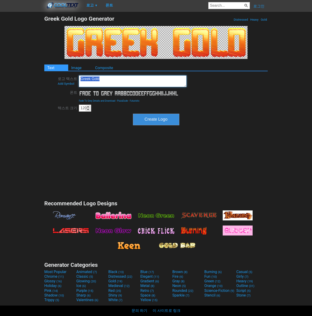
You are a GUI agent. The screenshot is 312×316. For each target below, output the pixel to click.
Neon (179, 286)
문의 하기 (139, 310)
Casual (244, 272)
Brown (179, 272)
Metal (147, 286)
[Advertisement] (22, 85)
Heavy (254, 19)
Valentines (87, 300)
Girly (242, 276)
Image (76, 68)
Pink (51, 290)
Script (243, 290)
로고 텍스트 (67, 81)
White (115, 300)
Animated (86, 272)
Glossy (53, 281)
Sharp (83, 295)
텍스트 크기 (67, 108)
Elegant (149, 276)
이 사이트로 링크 (166, 310)
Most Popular (55, 272)
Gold (264, 19)
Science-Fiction (219, 290)
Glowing (86, 281)
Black (116, 272)
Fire (177, 276)
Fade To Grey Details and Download (97, 101)
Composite (104, 68)
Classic (84, 276)
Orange (213, 286)
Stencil (212, 295)
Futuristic (135, 101)
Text (50, 68)
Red (114, 290)
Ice (81, 286)
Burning (213, 272)
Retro (147, 290)
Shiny (115, 295)
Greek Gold (133, 81)
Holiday (52, 286)
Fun (210, 276)
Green (212, 281)
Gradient (149, 281)
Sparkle (180, 295)
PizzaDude (122, 101)
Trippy (51, 300)
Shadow (54, 295)
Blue (147, 272)
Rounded (182, 290)
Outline (245, 286)
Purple (84, 290)
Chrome (54, 276)
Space (147, 295)
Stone (243, 295)
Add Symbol (66, 83)
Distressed (241, 19)
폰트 (73, 92)
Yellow (149, 300)
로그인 (258, 6)
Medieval (119, 286)
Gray (178, 281)
